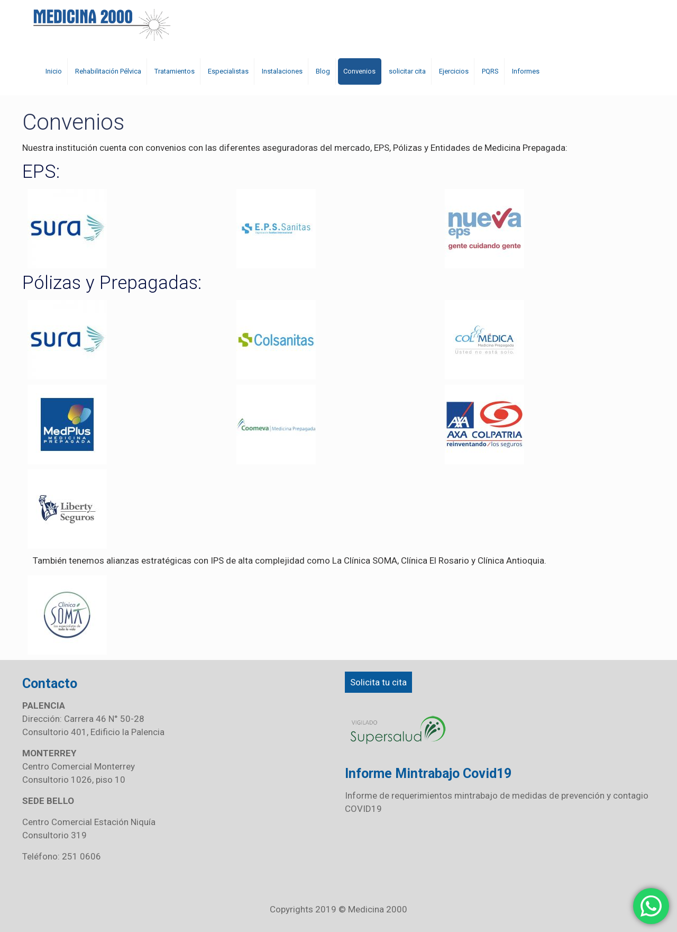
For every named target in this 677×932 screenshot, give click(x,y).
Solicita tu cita (378, 682)
